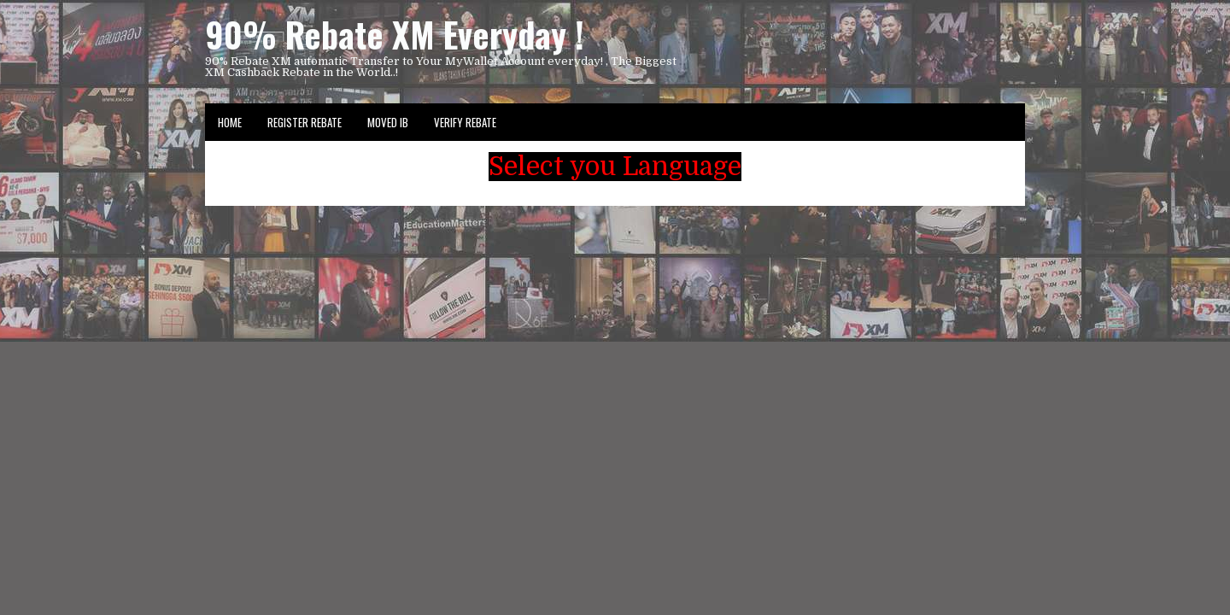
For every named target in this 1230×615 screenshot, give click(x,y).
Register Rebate (304, 122)
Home (230, 122)
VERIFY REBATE (465, 122)
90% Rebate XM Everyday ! (394, 34)
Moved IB (387, 122)
